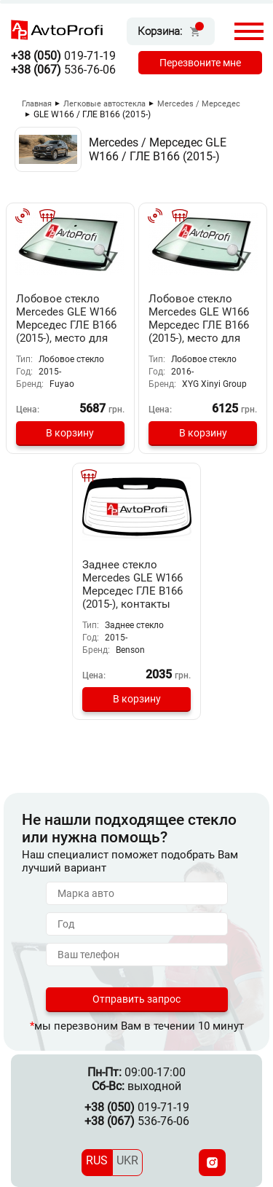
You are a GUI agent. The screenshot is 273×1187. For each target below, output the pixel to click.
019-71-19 (63, 56)
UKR (127, 1160)
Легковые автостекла (104, 104)
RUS (97, 1160)
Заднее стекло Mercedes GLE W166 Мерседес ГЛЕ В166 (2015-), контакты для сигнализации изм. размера (132, 597)
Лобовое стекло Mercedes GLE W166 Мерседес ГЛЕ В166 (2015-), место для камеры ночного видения (66, 331)
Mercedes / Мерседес (198, 104)
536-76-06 (63, 70)
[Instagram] (212, 1162)
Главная (37, 104)
